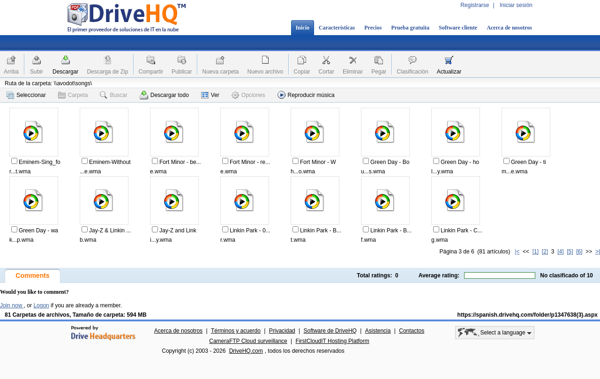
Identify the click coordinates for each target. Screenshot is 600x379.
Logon (41, 305)
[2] (545, 251)
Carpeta (73, 95)
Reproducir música (306, 95)
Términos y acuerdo (236, 330)
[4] (560, 251)
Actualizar (449, 71)
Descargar (65, 71)
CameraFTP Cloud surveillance (248, 341)
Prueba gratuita (410, 27)
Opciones (248, 95)
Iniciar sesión (516, 5)
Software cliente (458, 27)
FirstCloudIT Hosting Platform (332, 341)
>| (597, 251)
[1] (535, 251)
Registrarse (474, 5)
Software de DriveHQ (330, 330)
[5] (570, 251)
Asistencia (378, 330)
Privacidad (282, 330)
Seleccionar (26, 95)
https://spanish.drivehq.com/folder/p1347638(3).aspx (528, 315)
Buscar (113, 95)
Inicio (302, 27)
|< (517, 251)
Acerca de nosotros (509, 27)
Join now (12, 305)
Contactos (411, 330)
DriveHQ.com (246, 351)
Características (337, 27)
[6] (579, 251)
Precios (373, 27)
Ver (210, 95)
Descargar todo (164, 95)
